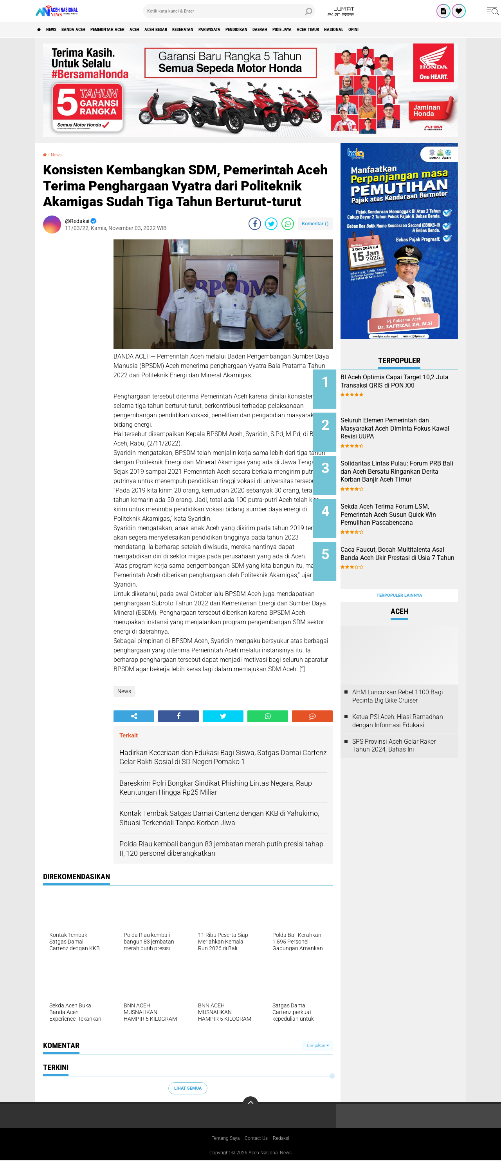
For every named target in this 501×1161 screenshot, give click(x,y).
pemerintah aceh (137, 30)
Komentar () (315, 223)
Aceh (174, 30)
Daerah (348, 30)
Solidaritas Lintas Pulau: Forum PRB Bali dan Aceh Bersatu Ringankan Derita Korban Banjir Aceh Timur (403, 468)
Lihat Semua (188, 1087)
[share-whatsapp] (287, 223)
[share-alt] (134, 716)
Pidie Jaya (378, 30)
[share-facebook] (255, 223)
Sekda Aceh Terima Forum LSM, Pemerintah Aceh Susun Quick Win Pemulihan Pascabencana (408, 508)
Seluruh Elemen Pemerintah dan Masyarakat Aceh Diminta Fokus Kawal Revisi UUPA (409, 425)
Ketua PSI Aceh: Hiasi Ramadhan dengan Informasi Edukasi (397, 699)
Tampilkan (317, 1045)
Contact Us (257, 1139)
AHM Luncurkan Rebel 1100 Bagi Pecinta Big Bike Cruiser (397, 675)
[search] (229, 11)
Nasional (450, 30)
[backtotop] (250, 1104)
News (60, 30)
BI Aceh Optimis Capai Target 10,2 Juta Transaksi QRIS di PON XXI (408, 385)
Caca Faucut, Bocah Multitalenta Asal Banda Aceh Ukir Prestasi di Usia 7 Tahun (409, 544)
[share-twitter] (271, 223)
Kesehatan (241, 30)
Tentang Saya (222, 1139)
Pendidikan (315, 30)
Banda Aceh (91, 30)
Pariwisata (278, 30)
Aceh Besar (203, 30)
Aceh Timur (414, 30)
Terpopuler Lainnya (399, 573)
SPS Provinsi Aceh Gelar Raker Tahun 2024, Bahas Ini (394, 724)
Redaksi (286, 1139)
